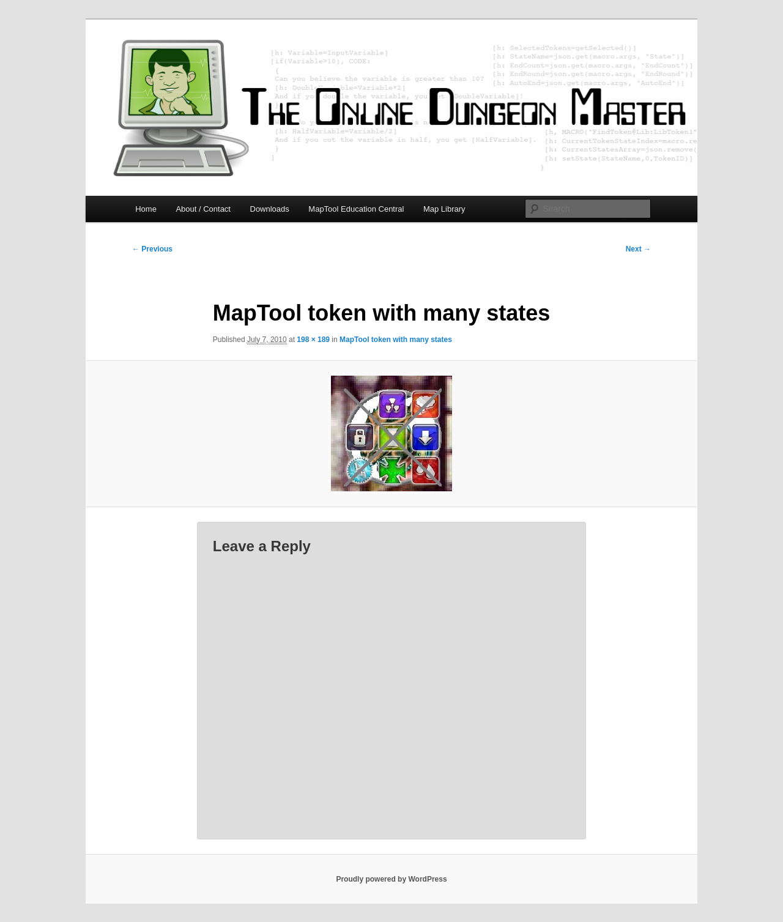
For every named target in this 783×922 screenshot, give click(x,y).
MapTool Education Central (356, 209)
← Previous (152, 249)
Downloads (269, 209)
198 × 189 (313, 339)
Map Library (444, 209)
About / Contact (203, 209)
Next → (638, 249)
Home (146, 209)
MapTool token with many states (396, 339)
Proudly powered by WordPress (391, 879)
